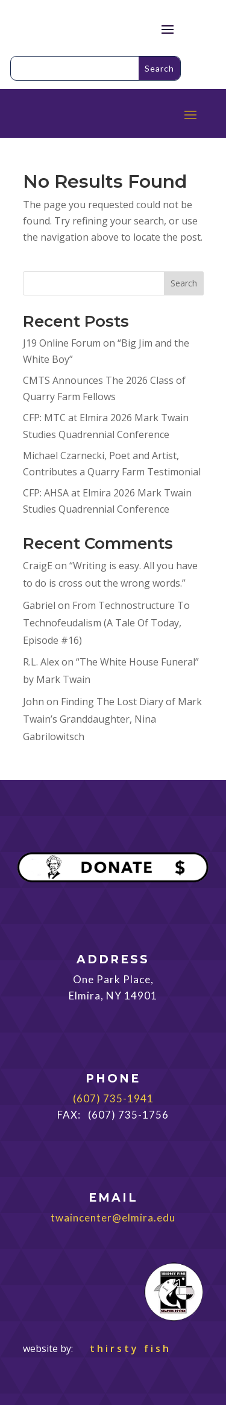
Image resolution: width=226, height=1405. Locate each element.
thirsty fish (123, 1348)
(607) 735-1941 (113, 1098)
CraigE (37, 565)
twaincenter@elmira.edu (113, 1217)
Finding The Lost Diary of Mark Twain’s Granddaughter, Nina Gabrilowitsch (112, 719)
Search (184, 283)
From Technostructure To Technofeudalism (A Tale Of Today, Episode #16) (106, 623)
